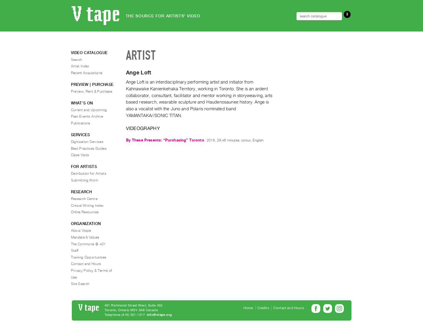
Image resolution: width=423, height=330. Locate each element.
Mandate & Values (85, 237)
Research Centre (84, 199)
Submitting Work (84, 180)
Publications (80, 123)
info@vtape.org (159, 315)
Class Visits (80, 155)
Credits (263, 308)
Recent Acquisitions (87, 73)
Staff (75, 251)
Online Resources (85, 212)
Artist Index (80, 66)
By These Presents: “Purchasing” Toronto (165, 140)
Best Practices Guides (89, 148)
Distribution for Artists (89, 173)
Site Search (80, 284)
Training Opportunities (89, 257)
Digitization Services (87, 142)
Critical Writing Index (87, 206)
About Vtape (81, 231)
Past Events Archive (87, 116)
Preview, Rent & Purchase (91, 91)
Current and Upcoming (89, 110)
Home (248, 308)
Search (76, 60)
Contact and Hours (86, 264)
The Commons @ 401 (88, 244)
